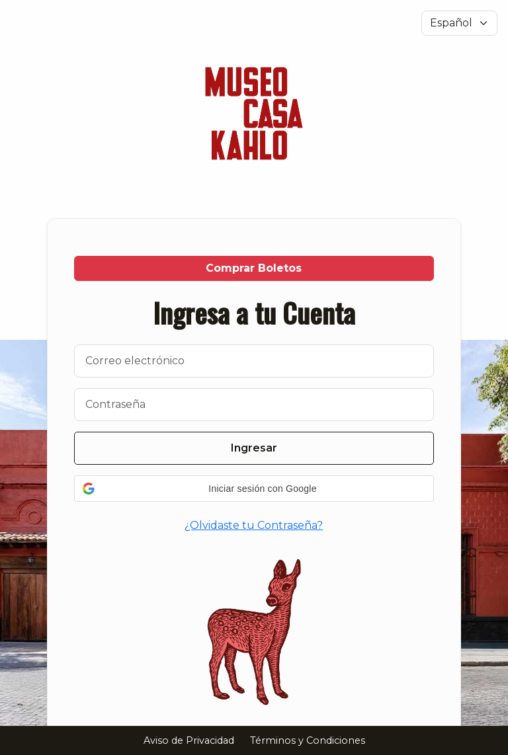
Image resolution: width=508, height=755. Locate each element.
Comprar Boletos (254, 268)
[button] (254, 488)
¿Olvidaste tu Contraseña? (254, 525)
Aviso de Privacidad (189, 740)
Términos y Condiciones (307, 740)
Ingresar (254, 448)
